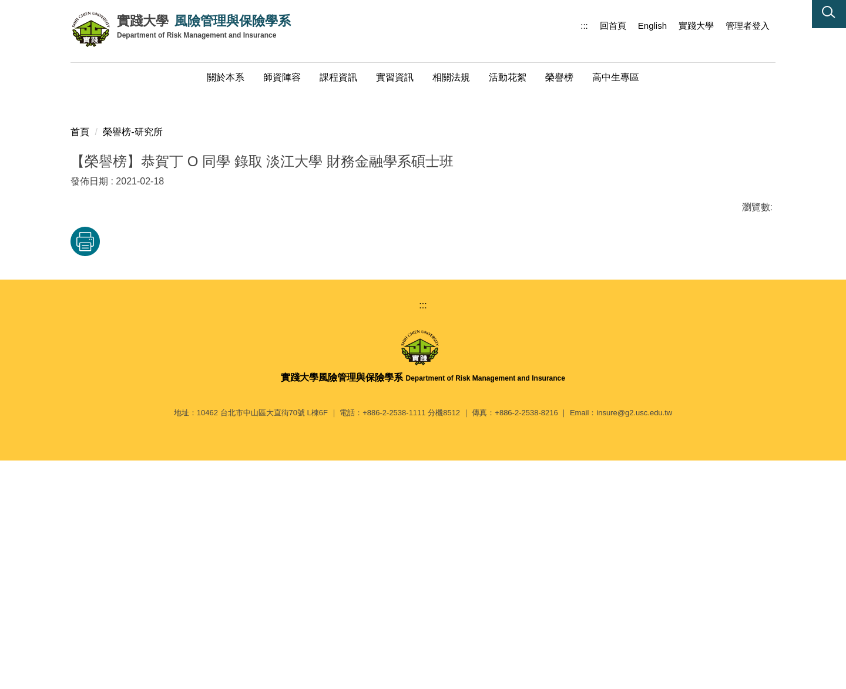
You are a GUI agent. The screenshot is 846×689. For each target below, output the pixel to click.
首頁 (79, 352)
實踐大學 (696, 26)
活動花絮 (507, 77)
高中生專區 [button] (615, 77)
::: (584, 26)
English (652, 26)
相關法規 (451, 77)
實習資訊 (395, 77)
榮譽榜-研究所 (132, 352)
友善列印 (193, 461)
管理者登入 (748, 26)
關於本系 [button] (225, 77)
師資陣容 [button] (282, 77)
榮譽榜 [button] (559, 77)
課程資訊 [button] (338, 77)
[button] (829, 14)
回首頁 (613, 26)
